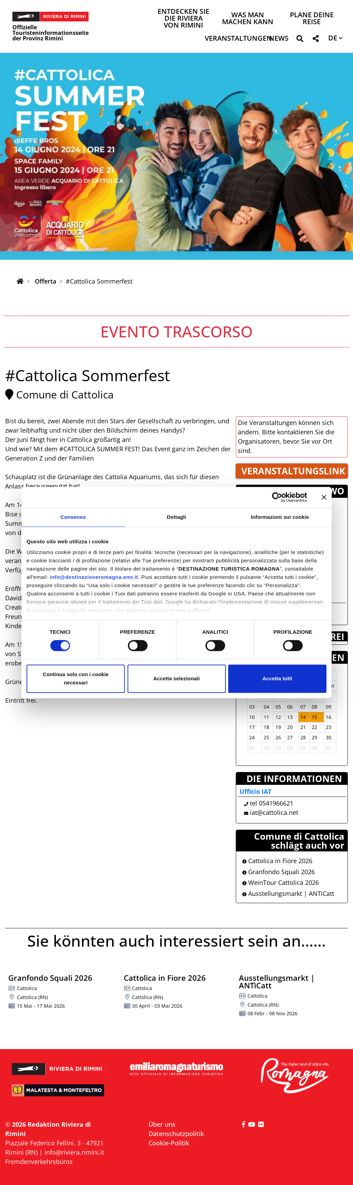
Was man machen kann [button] (247, 18)
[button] (300, 40)
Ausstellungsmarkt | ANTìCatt (288, 893)
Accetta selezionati (176, 678)
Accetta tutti (277, 678)
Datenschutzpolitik (176, 1133)
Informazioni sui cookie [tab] (280, 517)
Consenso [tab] (72, 517)
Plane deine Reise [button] (312, 18)
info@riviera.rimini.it (74, 1152)
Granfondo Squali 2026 (278, 872)
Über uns (162, 1124)
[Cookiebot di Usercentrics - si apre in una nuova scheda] (277, 497)
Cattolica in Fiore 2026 (277, 861)
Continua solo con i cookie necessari (76, 678)
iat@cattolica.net (274, 812)
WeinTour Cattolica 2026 (280, 882)
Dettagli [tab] (176, 517)
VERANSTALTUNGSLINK (293, 471)
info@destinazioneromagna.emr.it (94, 577)
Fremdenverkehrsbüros (39, 1161)
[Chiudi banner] (324, 497)
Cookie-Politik (169, 1143)
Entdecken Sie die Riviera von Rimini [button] (183, 19)
